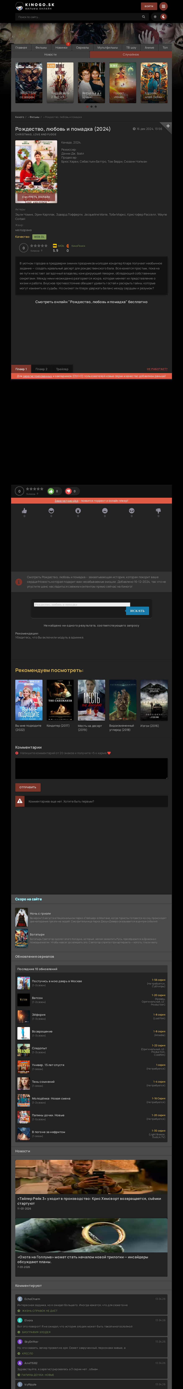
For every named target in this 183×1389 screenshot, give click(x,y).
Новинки (66, 47)
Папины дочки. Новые (36, 1374)
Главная (22, 47)
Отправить (27, 787)
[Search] (143, 17)
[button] (87, 106)
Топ (34, 54)
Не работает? (157, 369)
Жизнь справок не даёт (38, 1310)
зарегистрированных (37, 375)
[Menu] (163, 6)
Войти (148, 6)
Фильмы (44, 47)
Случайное (143, 54)
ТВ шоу (142, 47)
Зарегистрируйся (66, 500)
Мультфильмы (116, 47)
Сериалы (89, 47)
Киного (19, 116)
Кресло (25, 1353)
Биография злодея (34, 1331)
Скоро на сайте (28, 898)
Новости (86, 54)
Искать (137, 610)
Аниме (162, 47)
